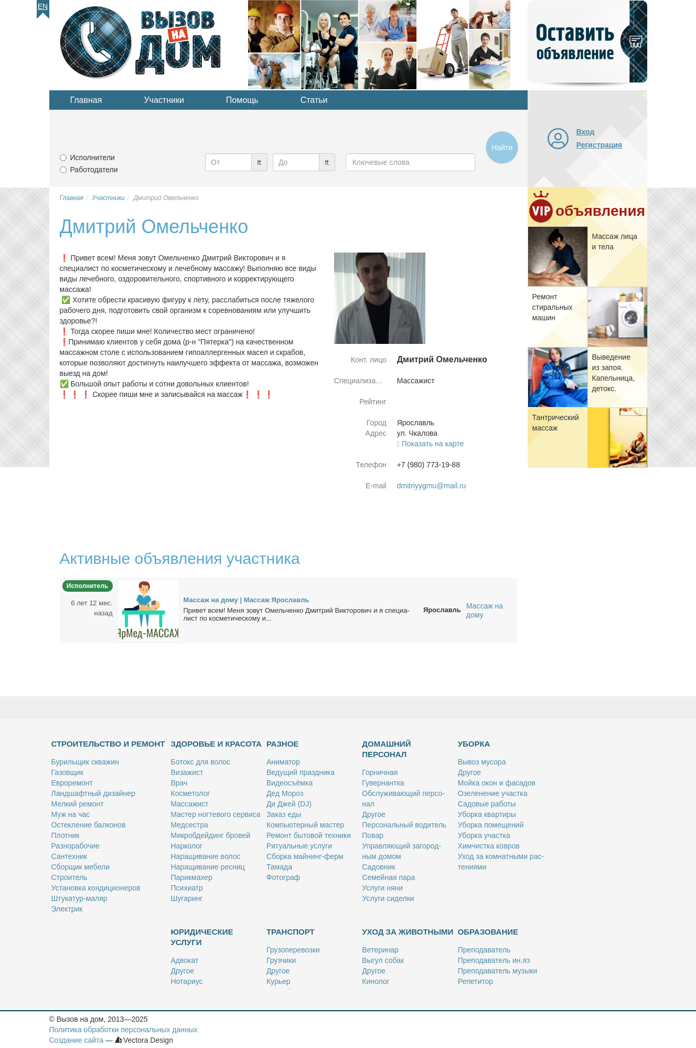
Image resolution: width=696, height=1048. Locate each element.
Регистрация (599, 145)
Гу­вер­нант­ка (383, 783)
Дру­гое (373, 814)
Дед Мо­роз (284, 793)
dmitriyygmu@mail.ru (431, 485)
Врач (179, 783)
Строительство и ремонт (108, 743)
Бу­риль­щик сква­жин (85, 762)
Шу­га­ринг (187, 898)
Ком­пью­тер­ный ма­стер (305, 825)
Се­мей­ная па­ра (388, 877)
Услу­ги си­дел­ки (388, 898)
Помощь (242, 100)
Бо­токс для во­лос (201, 762)
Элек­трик (67, 909)
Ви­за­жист (187, 772)
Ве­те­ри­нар (380, 950)
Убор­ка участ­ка (484, 835)
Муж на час (70, 814)
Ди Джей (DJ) (289, 804)
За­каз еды (283, 814)
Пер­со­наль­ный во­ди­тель (404, 825)
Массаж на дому (484, 610)
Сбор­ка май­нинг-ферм (305, 856)
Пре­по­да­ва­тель (484, 950)
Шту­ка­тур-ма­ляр (79, 898)
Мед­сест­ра (189, 825)
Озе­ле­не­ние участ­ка (493, 793)
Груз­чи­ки (281, 960)
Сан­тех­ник (69, 856)
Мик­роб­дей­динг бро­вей (211, 835)
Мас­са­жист (190, 804)
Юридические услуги (202, 937)
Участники (164, 100)
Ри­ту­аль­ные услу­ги (299, 846)
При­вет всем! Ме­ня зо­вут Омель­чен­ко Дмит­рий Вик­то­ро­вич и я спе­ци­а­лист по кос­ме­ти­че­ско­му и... (297, 614)
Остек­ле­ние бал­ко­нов (88, 825)
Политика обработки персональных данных (123, 1029)
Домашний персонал (386, 749)
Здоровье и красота (216, 743)
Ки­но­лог (375, 981)
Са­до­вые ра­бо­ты (487, 804)
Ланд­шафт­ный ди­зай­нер (93, 793)
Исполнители (92, 157)
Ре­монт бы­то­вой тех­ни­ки (308, 835)
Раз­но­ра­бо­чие (75, 846)
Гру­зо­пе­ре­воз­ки (293, 950)
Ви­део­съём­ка (289, 783)
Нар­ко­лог (187, 846)
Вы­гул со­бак (383, 960)
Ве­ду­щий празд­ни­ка (300, 772)
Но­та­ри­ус (187, 981)
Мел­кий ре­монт (77, 804)
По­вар (372, 835)
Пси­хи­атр (187, 888)
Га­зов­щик (67, 772)
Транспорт (290, 931)
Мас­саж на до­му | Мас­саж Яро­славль (246, 600)
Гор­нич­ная (380, 772)
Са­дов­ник (378, 867)
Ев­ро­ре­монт (72, 783)
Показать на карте (433, 443)
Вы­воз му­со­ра (482, 762)
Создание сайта (76, 1040)
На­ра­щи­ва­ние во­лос (206, 856)
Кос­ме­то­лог (190, 793)
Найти (501, 147)
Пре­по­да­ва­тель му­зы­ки (498, 971)
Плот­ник (65, 835)
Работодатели (94, 169)
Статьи (314, 100)
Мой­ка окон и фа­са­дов (497, 783)
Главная (86, 100)
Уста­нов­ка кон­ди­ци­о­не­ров (96, 888)
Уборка (474, 743)
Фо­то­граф (283, 877)
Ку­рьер (278, 981)
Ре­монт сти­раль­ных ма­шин (552, 307)
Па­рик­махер (191, 877)
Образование (488, 931)
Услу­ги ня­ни (382, 888)
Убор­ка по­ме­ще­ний (491, 825)
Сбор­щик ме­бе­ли (80, 867)
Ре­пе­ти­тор (475, 981)
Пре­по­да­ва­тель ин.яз (494, 960)
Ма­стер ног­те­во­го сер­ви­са (216, 814)
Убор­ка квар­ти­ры (487, 814)
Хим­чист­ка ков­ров (489, 846)
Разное (282, 743)
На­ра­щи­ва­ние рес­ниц (208, 867)
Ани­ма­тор (283, 762)
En (43, 6)
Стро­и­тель (69, 877)
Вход (585, 132)
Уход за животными (407, 931)
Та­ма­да (279, 867)
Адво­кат (185, 960)
